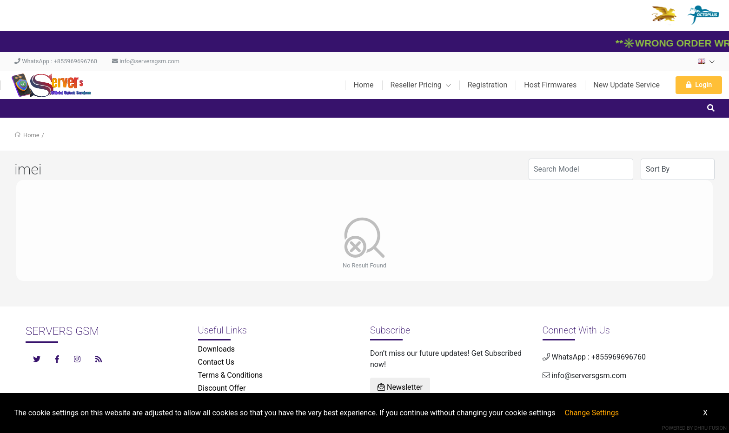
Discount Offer (222, 388)
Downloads (216, 349)
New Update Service (626, 84)
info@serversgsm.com (145, 61)
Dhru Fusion (710, 428)
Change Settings (591, 412)
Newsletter (400, 387)
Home (363, 84)
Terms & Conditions (230, 375)
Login (699, 85)
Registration (488, 84)
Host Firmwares (550, 84)
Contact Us (216, 362)
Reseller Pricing (421, 84)
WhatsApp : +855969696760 (55, 61)
